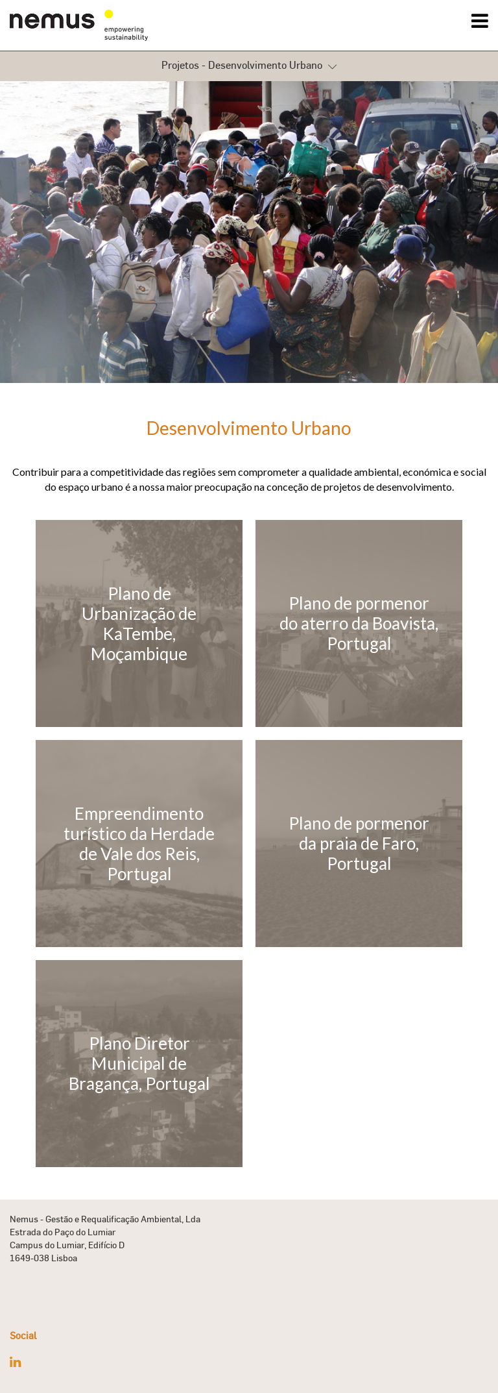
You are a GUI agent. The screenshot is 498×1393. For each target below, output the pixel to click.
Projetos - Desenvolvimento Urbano (249, 66)
